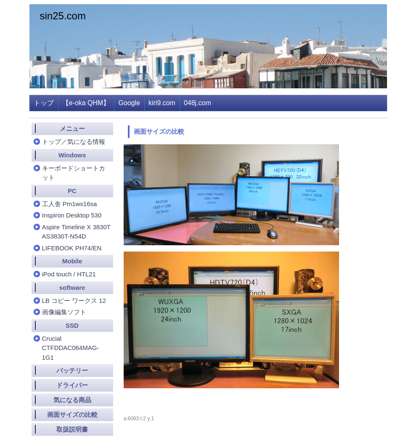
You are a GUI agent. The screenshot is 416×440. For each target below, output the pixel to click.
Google (129, 102)
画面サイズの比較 (72, 414)
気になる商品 (72, 399)
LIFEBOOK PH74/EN (72, 248)
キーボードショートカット (73, 172)
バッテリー (72, 370)
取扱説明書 (72, 429)
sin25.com (63, 15)
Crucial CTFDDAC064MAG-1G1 (70, 348)
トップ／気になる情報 (73, 141)
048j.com (197, 102)
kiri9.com (161, 102)
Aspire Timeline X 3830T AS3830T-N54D (76, 231)
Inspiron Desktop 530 (72, 215)
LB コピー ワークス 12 (74, 300)
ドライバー (72, 385)
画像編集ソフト (64, 311)
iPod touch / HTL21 (69, 274)
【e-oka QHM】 (86, 102)
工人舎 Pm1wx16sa (69, 203)
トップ (44, 102)
